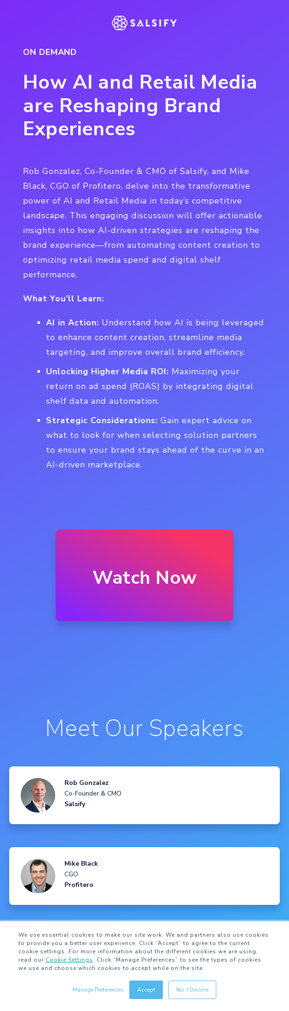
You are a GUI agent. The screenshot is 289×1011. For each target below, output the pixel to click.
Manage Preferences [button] (98, 989)
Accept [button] (146, 989)
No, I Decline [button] (192, 989)
